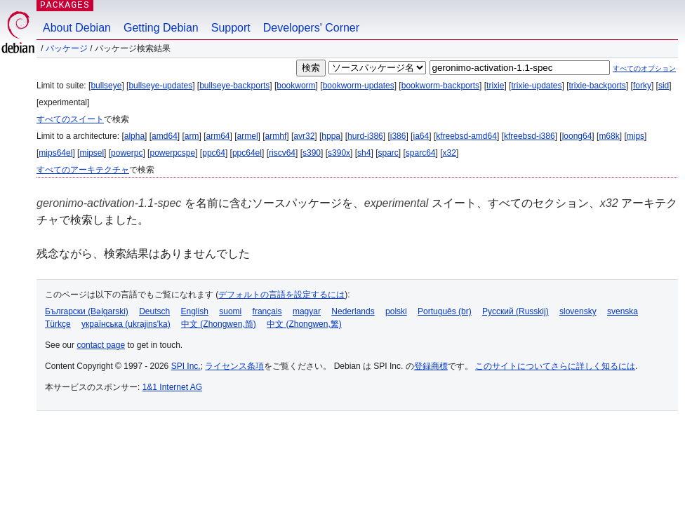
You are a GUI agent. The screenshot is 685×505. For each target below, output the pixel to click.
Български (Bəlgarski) (86, 311)
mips (635, 136)
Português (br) (445, 311)
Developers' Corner (311, 28)
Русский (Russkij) (515, 311)
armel (247, 136)
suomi (230, 311)
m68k (609, 136)
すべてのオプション (644, 68)
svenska (622, 311)
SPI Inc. (186, 366)
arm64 (218, 136)
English (194, 311)
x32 (449, 153)
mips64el (55, 153)
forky (642, 85)
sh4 (364, 153)
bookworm (296, 85)
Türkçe (58, 324)
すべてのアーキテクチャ (82, 170)
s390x (339, 153)
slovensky (578, 311)
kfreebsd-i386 (529, 136)
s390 (311, 153)
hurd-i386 (365, 136)
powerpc (126, 153)
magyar (307, 311)
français (267, 311)
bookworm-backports (440, 85)
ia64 (421, 136)
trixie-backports (597, 85)
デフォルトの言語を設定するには (281, 294)
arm (192, 136)
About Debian (77, 28)
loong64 (577, 136)
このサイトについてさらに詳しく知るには (555, 366)
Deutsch (154, 311)
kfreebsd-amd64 (466, 136)
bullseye (106, 85)
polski (396, 311)
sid (663, 85)
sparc (388, 153)
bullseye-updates (160, 85)
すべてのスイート (70, 119)
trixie (495, 85)
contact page (101, 345)
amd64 (165, 136)
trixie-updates (536, 85)
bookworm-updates (358, 85)
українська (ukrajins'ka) (126, 324)
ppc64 (213, 153)
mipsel (91, 153)
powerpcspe (172, 153)
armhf (276, 136)
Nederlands (352, 311)
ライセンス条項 (234, 366)
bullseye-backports (234, 85)
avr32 (303, 136)
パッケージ (67, 48)
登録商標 (431, 366)
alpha (134, 136)
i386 (398, 136)
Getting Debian (161, 28)
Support (231, 28)
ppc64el (247, 153)
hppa (330, 136)
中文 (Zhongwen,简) (218, 324)
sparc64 (421, 153)
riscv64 (282, 153)
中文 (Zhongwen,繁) (304, 324)
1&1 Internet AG (172, 387)
